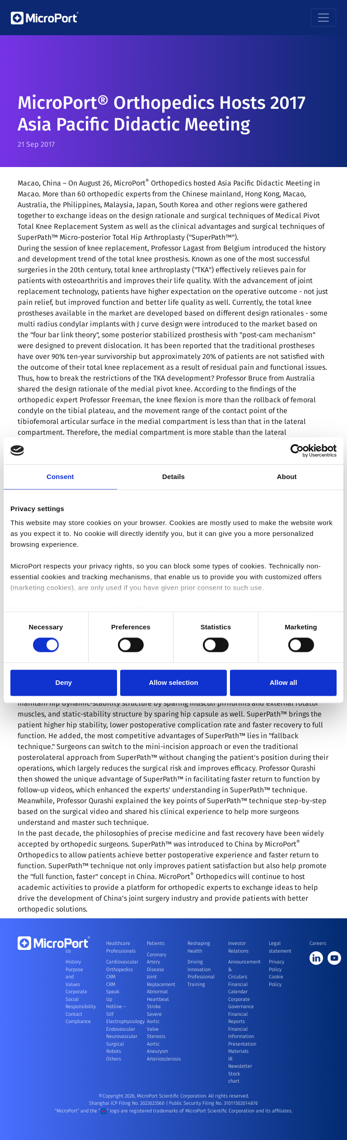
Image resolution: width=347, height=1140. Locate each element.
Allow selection (173, 682)
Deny (63, 682)
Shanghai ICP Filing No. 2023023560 (127, 1103)
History (73, 962)
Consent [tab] (60, 476)
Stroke (154, 1007)
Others (113, 1059)
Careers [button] (317, 943)
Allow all (283, 682)
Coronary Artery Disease (156, 962)
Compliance (78, 1021)
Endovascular (120, 1029)
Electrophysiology (125, 1021)
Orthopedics (119, 969)
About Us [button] (72, 947)
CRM (110, 977)
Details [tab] (173, 476)
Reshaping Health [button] (197, 947)
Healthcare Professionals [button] (116, 947)
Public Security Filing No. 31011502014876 (213, 1103)
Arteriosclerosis (164, 1059)
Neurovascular (121, 1036)
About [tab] (287, 476)
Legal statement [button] (279, 947)
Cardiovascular (122, 962)
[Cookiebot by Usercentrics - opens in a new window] (297, 450)
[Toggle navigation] (323, 18)
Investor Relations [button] (238, 947)
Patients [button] (155, 943)
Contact (74, 1014)
